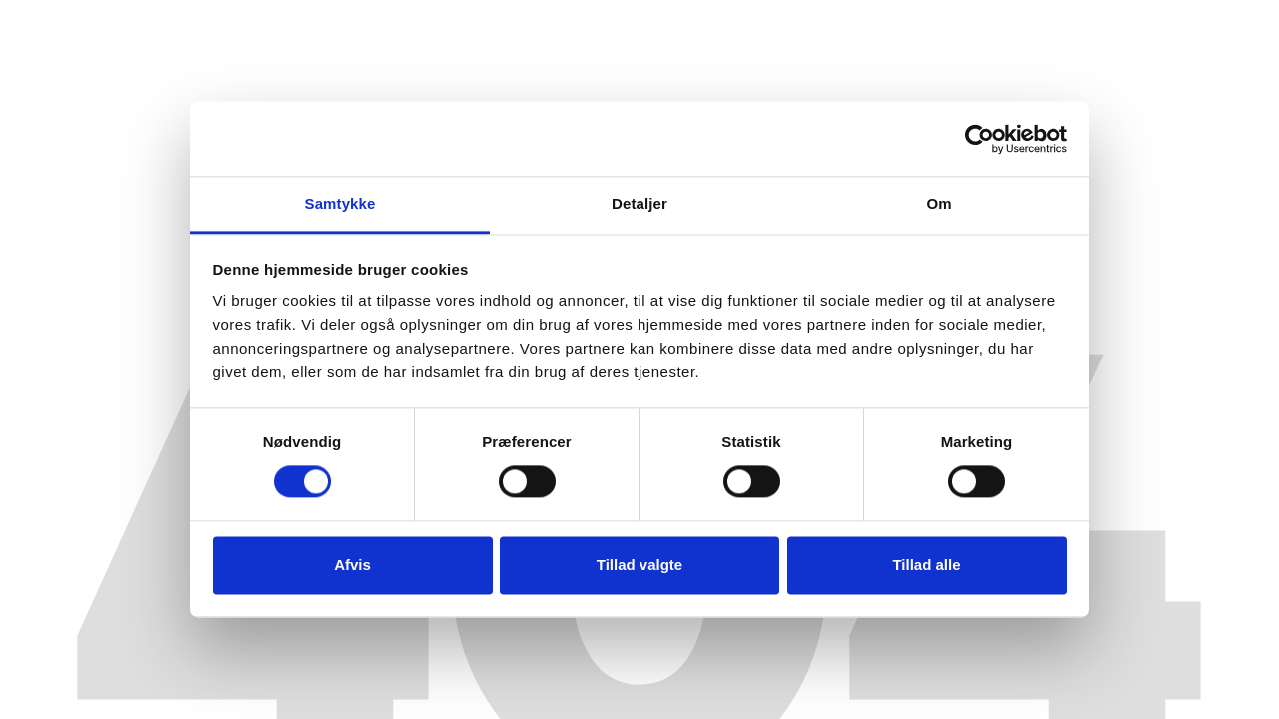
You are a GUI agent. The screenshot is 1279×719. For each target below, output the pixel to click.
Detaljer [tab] (639, 203)
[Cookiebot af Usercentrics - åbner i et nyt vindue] (979, 139)
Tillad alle (926, 564)
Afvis (352, 564)
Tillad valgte (639, 564)
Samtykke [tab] (340, 203)
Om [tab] (938, 203)
